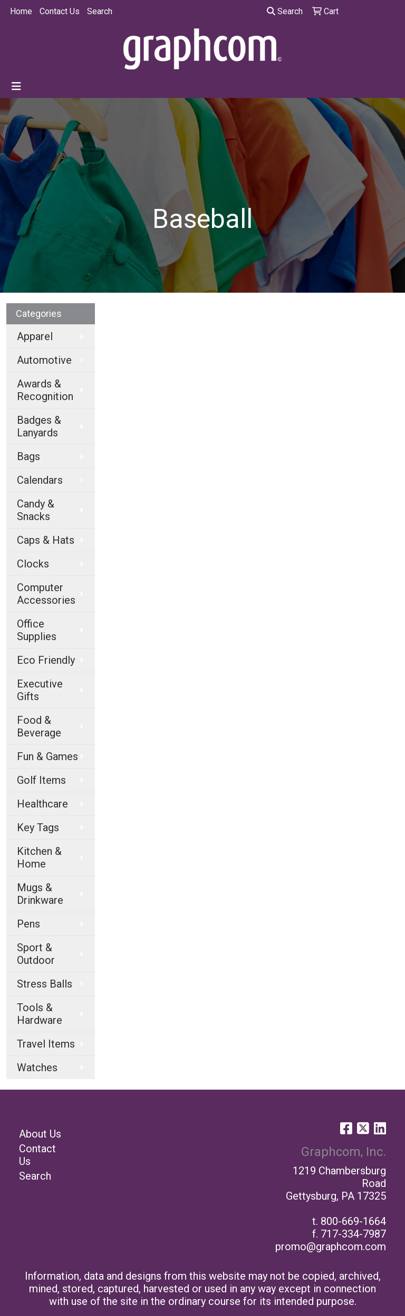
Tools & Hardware (39, 1013)
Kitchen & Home (39, 857)
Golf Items (41, 780)
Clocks (33, 563)
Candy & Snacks (35, 510)
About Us (40, 1134)
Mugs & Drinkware (40, 893)
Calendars (40, 480)
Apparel (35, 336)
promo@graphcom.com (330, 1246)
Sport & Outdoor (36, 953)
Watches (37, 1067)
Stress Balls (44, 984)
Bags (28, 456)
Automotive (44, 360)
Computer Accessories (46, 593)
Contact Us (60, 11)
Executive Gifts (40, 690)
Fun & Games (47, 756)
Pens (28, 924)
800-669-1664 (353, 1221)
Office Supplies (36, 630)
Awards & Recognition (45, 390)
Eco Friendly (46, 660)
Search (99, 11)
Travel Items (46, 1044)
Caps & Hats (45, 540)
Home (21, 11)
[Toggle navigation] (16, 86)
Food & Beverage (39, 726)
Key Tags (38, 827)
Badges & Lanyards (39, 426)
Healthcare (42, 803)
